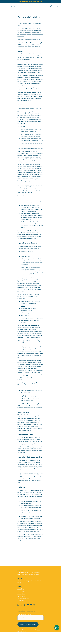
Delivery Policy (21, 595)
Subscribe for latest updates (28, 626)
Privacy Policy (21, 593)
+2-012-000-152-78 (35, 581)
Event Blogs (20, 602)
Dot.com (23, 308)
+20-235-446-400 (22, 581)
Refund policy (21, 598)
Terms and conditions (23, 600)
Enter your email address (24, 616)
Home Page (20, 590)
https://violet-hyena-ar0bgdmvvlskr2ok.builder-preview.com (30, 38)
